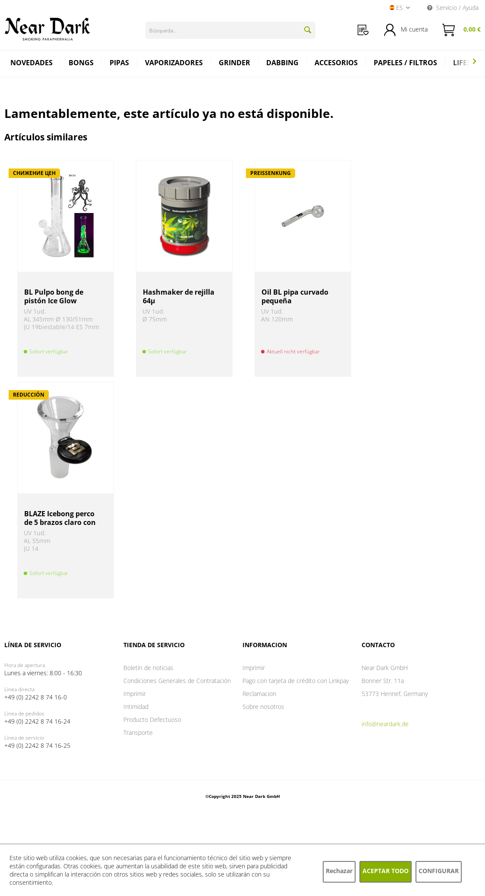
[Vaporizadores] (174, 63)
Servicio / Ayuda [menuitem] (453, 7)
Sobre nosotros (263, 706)
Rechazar (339, 871)
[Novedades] (32, 63)
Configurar (439, 871)
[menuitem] (363, 30)
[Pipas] (119, 63)
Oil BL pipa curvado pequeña (294, 296)
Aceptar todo (385, 871)
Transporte (138, 732)
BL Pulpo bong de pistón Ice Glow (53, 296)
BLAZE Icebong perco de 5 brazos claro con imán (60, 518)
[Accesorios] (336, 63)
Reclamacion (259, 693)
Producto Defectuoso (152, 719)
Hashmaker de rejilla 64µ (178, 296)
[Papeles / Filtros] (405, 63)
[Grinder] (234, 63)
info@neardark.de (385, 724)
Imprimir (134, 693)
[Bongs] (81, 63)
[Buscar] (307, 30)
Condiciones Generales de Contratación (177, 681)
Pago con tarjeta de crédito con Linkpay (296, 681)
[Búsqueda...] (230, 30)
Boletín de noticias (148, 668)
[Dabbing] (282, 63)
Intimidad (135, 706)
